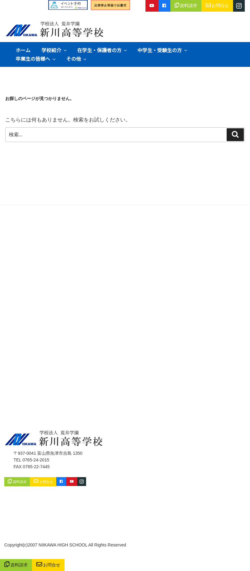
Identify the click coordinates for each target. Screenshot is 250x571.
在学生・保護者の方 (102, 50)
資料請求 (16, 565)
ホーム (23, 50)
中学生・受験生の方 (162, 50)
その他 (76, 58)
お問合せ (48, 565)
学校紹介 (55, 50)
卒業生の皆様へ (36, 58)
